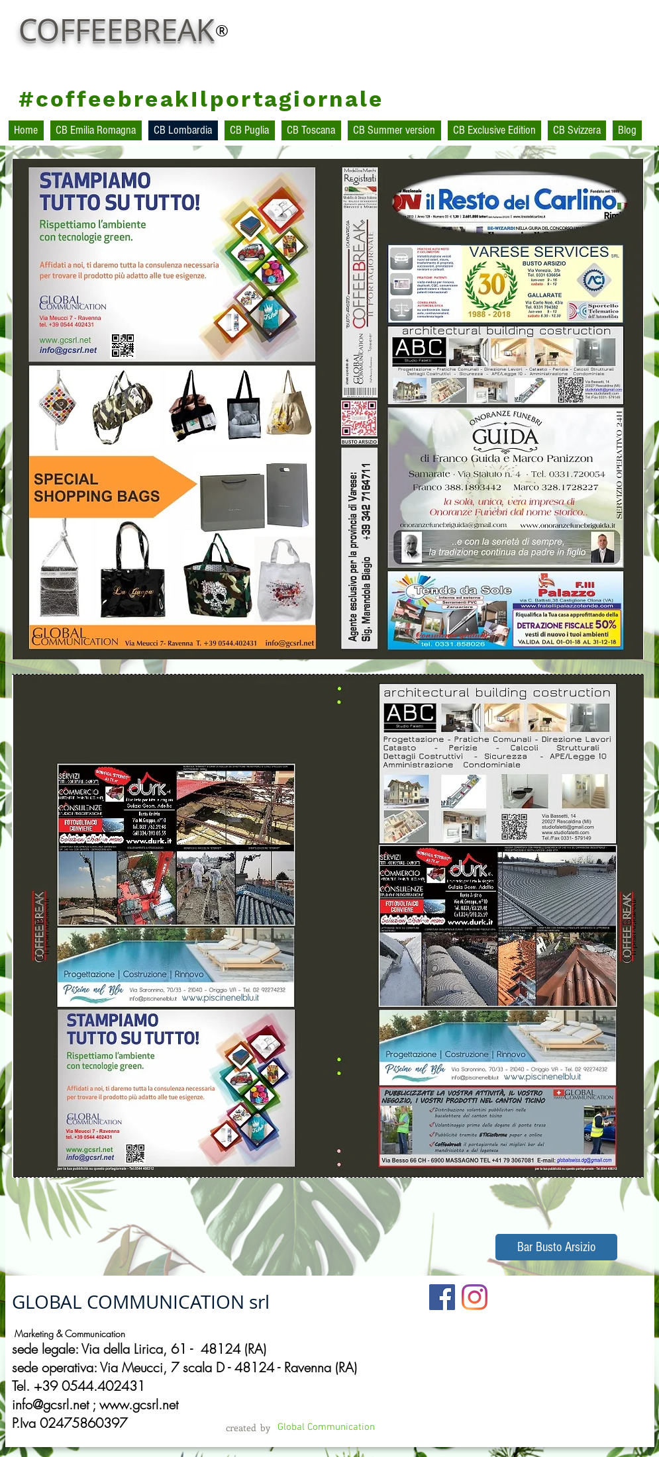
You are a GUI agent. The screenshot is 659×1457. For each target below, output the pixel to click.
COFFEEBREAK (117, 30)
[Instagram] (474, 1297)
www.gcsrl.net (138, 1404)
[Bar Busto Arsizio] (556, 1247)
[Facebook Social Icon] (442, 1297)
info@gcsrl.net (50, 1404)
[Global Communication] (326, 1427)
